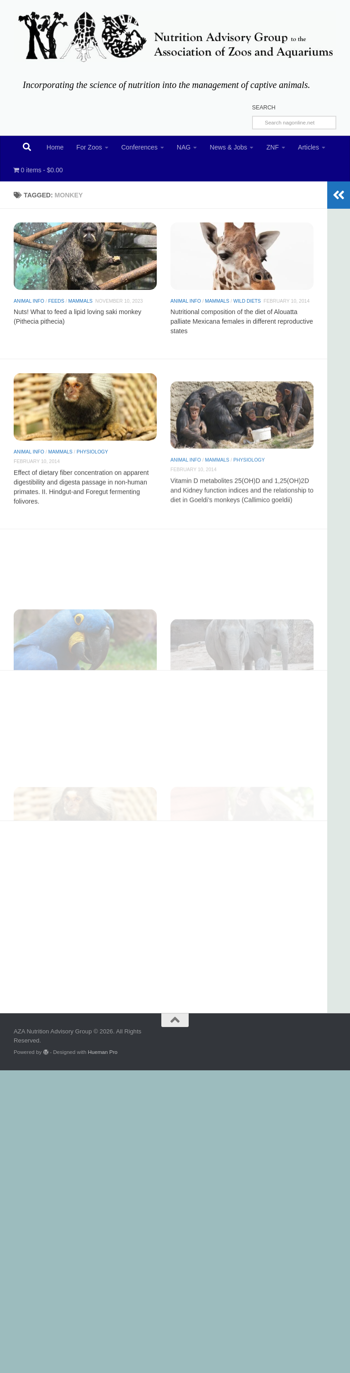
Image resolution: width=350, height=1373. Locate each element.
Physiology (92, 490)
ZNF (272, 147)
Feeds (56, 305)
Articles (308, 147)
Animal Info (29, 305)
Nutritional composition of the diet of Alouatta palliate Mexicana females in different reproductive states (241, 335)
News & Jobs (228, 147)
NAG (184, 147)
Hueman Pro (103, 1052)
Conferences (139, 147)
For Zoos (89, 147)
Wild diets (247, 315)
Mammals (80, 305)
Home (55, 147)
